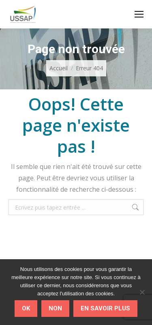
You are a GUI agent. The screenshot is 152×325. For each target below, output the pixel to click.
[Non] (142, 292)
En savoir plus (105, 308)
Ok (26, 308)
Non (55, 308)
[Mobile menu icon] (139, 14)
